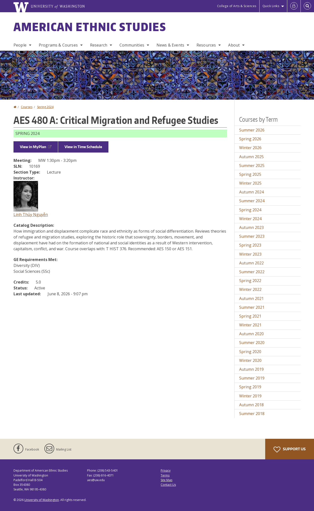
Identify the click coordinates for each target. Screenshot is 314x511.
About (234, 45)
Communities (131, 45)
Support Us (290, 449)
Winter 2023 (250, 254)
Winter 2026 (250, 147)
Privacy (165, 470)
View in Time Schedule (83, 147)
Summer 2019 (251, 378)
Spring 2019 (250, 387)
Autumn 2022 (251, 263)
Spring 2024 (45, 107)
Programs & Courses (58, 45)
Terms (165, 475)
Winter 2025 (250, 183)
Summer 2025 (251, 165)
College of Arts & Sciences (236, 6)
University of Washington (41, 500)
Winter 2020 (250, 360)
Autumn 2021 (251, 298)
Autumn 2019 (251, 369)
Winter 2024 (250, 218)
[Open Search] (307, 6)
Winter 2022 (250, 289)
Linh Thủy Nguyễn (30, 214)
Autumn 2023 (251, 227)
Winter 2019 (250, 396)
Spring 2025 (250, 174)
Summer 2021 (251, 307)
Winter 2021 (250, 325)
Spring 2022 (250, 280)
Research (98, 45)
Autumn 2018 (251, 404)
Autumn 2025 (251, 156)
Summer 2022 (251, 271)
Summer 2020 (251, 342)
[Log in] (294, 6)
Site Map (166, 480)
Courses (26, 107)
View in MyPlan (36, 147)
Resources (206, 45)
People (19, 45)
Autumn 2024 (251, 192)
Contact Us (168, 485)
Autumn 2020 (251, 333)
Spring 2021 (250, 316)
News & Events (170, 45)
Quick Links (270, 6)
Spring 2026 (250, 139)
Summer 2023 (251, 236)
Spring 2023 (250, 245)
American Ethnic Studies (89, 26)
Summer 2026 (251, 130)
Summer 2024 (251, 200)
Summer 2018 (251, 413)
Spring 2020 (250, 351)
